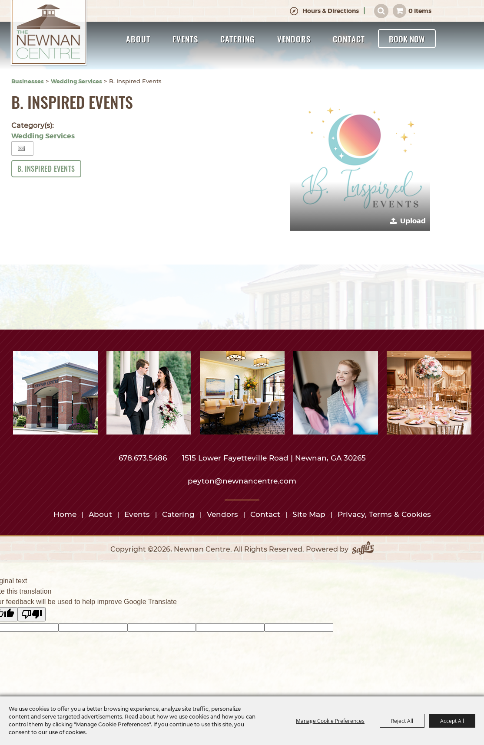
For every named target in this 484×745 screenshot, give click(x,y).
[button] (360, 161)
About (138, 39)
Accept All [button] (452, 720)
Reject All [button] (402, 720)
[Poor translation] (32, 614)
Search (381, 11)
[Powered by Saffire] (363, 549)
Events (185, 39)
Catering (237, 39)
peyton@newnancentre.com (242, 481)
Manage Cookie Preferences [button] (330, 720)
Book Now (407, 39)
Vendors (294, 39)
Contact (349, 39)
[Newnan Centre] (49, 33)
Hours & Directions (330, 11)
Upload (413, 220)
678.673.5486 (144, 458)
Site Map (308, 514)
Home (64, 514)
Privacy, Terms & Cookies (384, 514)
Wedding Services (76, 81)
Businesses (27, 81)
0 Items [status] (419, 11)
